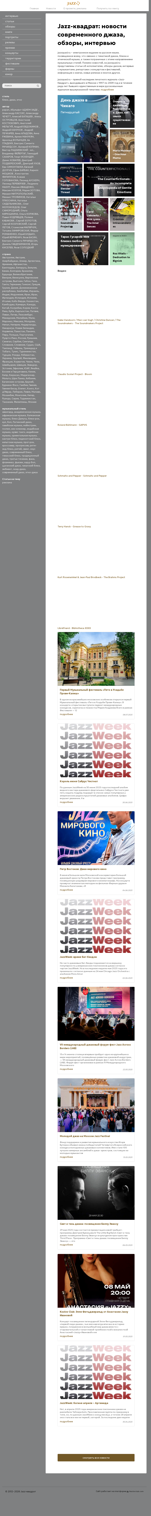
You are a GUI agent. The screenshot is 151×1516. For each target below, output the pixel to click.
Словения (19, 344)
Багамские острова (13, 381)
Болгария (15, 270)
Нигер (30, 395)
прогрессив (22, 445)
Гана (34, 281)
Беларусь (21, 267)
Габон (27, 281)
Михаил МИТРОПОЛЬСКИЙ (17, 193)
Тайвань (17, 348)
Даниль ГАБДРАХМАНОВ (16, 244)
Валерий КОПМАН (28, 146)
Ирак (27, 294)
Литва (13, 314)
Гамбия (24, 385)
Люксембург (25, 314)
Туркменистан (27, 351)
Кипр (5, 375)
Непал (5, 324)
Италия (6, 301)
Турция (6, 354)
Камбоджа (8, 304)
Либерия (17, 391)
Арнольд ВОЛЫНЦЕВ (14, 140)
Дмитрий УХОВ (31, 163)
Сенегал (7, 341)
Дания (14, 287)
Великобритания (22, 274)
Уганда (16, 354)
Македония (8, 317)
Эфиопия (18, 368)
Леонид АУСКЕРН (29, 180)
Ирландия (8, 297)
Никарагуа (8, 328)
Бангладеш (8, 267)
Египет (22, 388)
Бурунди (7, 274)
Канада (31, 304)
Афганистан (20, 264)
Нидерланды (28, 324)
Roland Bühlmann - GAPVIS (72, 424)
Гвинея (32, 385)
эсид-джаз (19, 469)
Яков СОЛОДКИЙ (24, 247)
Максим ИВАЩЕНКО (22, 187)
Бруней (29, 381)
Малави (36, 391)
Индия (5, 294)
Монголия (20, 395)
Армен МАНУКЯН (24, 136)
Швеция (21, 364)
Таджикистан (27, 398)
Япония (32, 401)
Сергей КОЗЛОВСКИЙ (14, 223)
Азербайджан (10, 260)
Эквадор (32, 364)
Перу (5, 334)
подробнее (107, 89)
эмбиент (7, 469)
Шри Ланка (18, 378)
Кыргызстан (22, 311)
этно (19, 99)
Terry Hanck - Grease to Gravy (74, 526)
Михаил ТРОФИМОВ (13, 197)
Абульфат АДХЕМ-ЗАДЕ (24, 109)
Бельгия (32, 267)
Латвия (34, 311)
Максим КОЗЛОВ (11, 190)
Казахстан (32, 301)
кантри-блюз (9, 438)
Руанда (6, 398)
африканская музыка (14, 415)
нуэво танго (18, 432)
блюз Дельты (19, 418)
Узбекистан (27, 354)
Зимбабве (22, 291)
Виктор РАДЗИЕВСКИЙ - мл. (18, 150)
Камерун (21, 304)
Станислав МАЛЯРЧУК (23, 227)
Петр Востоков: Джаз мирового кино (83, 869)
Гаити (5, 284)
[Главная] (74, 3)
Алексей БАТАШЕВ (22, 116)
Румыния (32, 338)
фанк (31, 458)
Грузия (6, 287)
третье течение (18, 458)
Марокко (7, 321)
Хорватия (19, 361)
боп (9, 422)
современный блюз (20, 452)
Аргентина (34, 260)
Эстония (7, 368)
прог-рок (28, 442)
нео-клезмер (18, 428)
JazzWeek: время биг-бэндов (78, 956)
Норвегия (7, 331)
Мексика (18, 321)
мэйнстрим (29, 425)
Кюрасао (14, 375)
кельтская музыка (12, 442)
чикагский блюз (31, 465)
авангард (7, 411)
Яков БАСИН (30, 237)
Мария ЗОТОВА (31, 190)
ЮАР (26, 368)
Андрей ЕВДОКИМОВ (26, 126)
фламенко (8, 462)
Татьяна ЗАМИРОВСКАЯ (15, 230)
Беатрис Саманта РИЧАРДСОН (19, 240)
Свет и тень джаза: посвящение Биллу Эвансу (89, 1223)
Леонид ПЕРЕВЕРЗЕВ (14, 183)
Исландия (20, 297)
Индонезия (17, 294)
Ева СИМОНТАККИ (12, 166)
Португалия (26, 334)
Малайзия (21, 317)
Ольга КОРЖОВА (28, 213)
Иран (34, 294)
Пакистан (19, 331)
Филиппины (20, 401)
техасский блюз (11, 455)
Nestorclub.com (136, 1491)
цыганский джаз (11, 465)
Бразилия (27, 270)
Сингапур (27, 341)
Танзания (7, 401)
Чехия (29, 361)
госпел (6, 428)
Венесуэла (18, 277)
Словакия (7, 344)
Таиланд (7, 348)
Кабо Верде (18, 301)
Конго (30, 388)
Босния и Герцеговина (14, 371)
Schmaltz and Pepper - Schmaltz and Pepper (82, 475)
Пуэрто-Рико (9, 338)
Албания (30, 378)
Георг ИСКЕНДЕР (24, 156)
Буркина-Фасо (10, 385)
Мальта (6, 378)
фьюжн (19, 462)
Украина (7, 358)
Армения (7, 264)
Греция (36, 284)
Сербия (17, 341)
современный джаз (13, 472)
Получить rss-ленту (106, 8)
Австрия (20, 257)
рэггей (18, 448)
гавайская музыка (12, 425)
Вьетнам (18, 281)
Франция (7, 361)
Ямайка (35, 368)
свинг (26, 448)
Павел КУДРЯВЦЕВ (12, 217)
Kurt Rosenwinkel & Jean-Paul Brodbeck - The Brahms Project (91, 577)
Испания (32, 297)
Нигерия (15, 324)
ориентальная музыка (24, 435)
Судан (30, 344)
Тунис (15, 351)
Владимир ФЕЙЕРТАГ (14, 153)
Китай (5, 307)
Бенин (5, 270)
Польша (13, 334)
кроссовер (8, 445)
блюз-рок (33, 418)
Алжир (23, 260)
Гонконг (26, 284)
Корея (26, 307)
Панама (30, 331)
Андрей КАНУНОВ (12, 129)
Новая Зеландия (24, 328)
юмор (9, 74)
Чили (36, 361)
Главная (34, 8)
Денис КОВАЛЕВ (11, 160)
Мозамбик (8, 395)
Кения (31, 371)
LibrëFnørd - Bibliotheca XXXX (74, 628)
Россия (22, 338)
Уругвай (17, 358)
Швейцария (9, 364)
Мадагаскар (27, 375)
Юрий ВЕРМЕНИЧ (12, 237)
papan (5, 109)
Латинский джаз (22, 422)
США (37, 344)
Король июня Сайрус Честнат (79, 781)
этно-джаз (31, 472)
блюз (5, 99)
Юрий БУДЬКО (26, 234)
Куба (11, 311)
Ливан (5, 314)
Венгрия (6, 277)
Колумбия (16, 307)
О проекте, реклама (74, 8)
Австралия (8, 257)
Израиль (34, 291)
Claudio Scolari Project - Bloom (75, 374)
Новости (51, 8)
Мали (32, 317)
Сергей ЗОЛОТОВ (26, 220)
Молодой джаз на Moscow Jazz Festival (85, 1136)
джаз (12, 99)
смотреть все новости (96, 1457)
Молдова (29, 321)
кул (4, 422)
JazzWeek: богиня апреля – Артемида (84, 1403)
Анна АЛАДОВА (23, 133)
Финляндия (29, 358)
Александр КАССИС (13, 113)
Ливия (27, 391)
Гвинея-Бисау (9, 388)
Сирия (15, 398)
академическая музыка (27, 411)
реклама (7, 482)
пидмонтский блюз (29, 438)
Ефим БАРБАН (21, 170)
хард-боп (29, 462)
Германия (15, 284)
